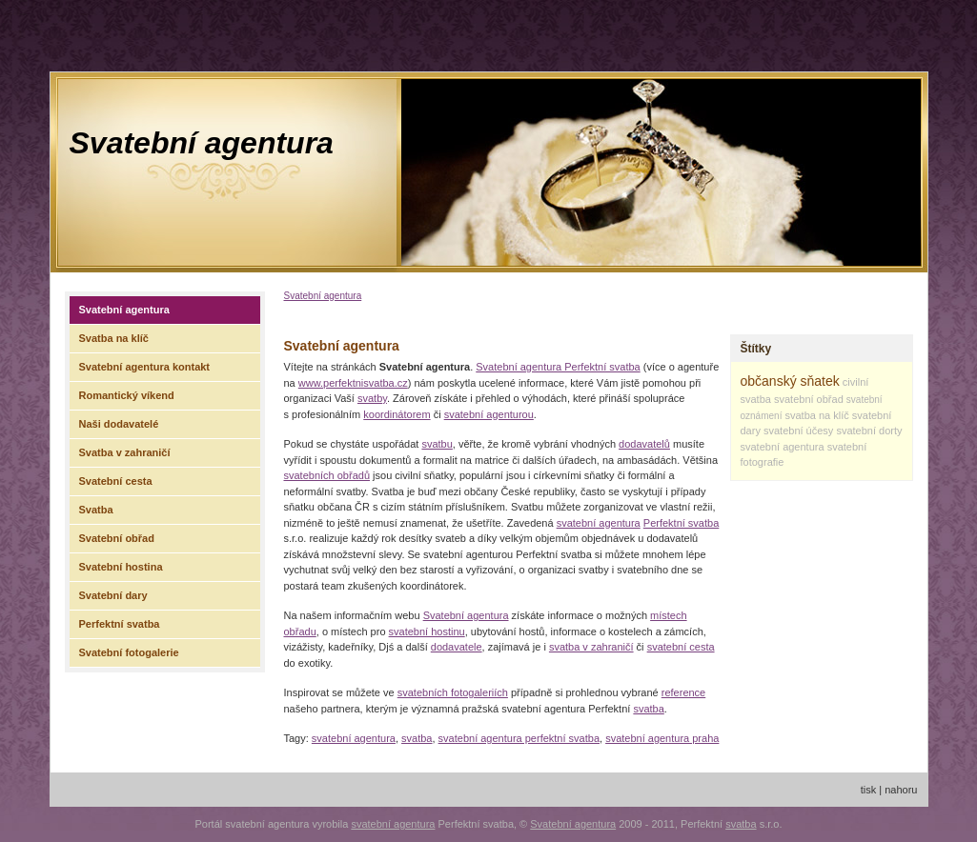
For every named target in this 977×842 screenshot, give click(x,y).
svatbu (436, 444)
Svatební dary (113, 595)
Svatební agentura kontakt (145, 366)
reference (683, 692)
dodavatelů (644, 444)
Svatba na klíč (114, 338)
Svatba (96, 509)
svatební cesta (681, 646)
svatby (372, 398)
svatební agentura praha (662, 738)
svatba (648, 708)
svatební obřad (809, 399)
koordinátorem (396, 414)
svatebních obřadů (327, 475)
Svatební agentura (202, 143)
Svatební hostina (121, 566)
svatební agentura (599, 523)
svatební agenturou (489, 414)
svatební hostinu (427, 631)
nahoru (901, 789)
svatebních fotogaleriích (452, 692)
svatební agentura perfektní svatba (519, 738)
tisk (869, 789)
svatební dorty (869, 430)
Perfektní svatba (681, 523)
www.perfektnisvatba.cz (353, 383)
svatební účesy (798, 430)
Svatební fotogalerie (129, 652)
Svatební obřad (116, 538)
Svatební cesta (116, 481)
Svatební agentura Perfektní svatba (558, 366)
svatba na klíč (816, 415)
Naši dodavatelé (119, 424)
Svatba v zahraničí (125, 452)
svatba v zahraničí (591, 646)
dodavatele (456, 646)
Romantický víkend (126, 395)
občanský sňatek (790, 381)
